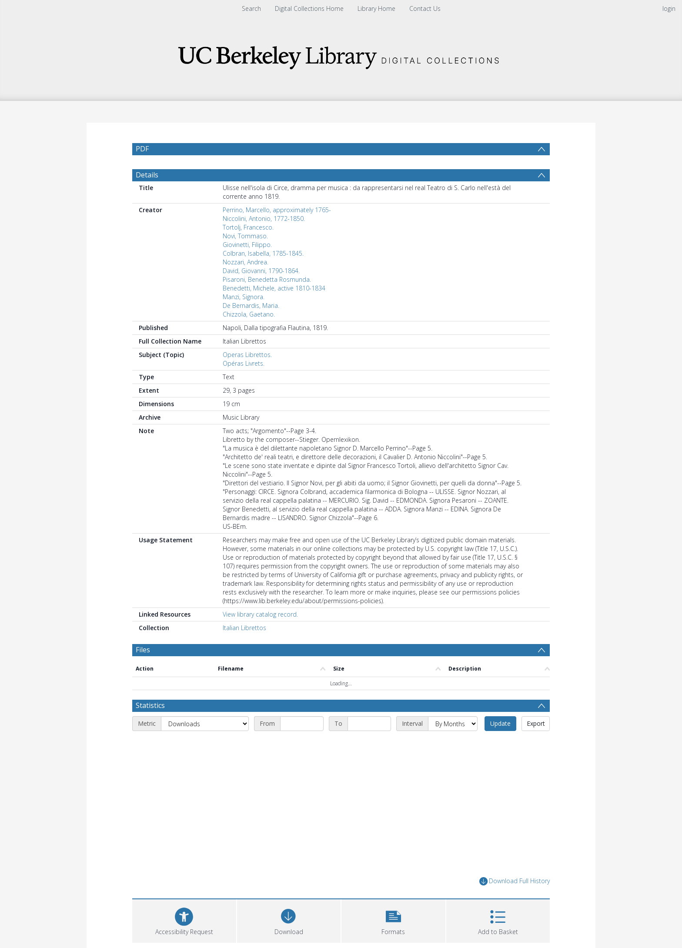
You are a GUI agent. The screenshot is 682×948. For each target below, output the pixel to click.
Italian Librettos (244, 628)
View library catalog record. (260, 614)
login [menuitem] (668, 8)
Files (143, 649)
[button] (393, 920)
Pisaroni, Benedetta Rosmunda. (267, 279)
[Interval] (453, 723)
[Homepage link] (341, 55)
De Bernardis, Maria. (251, 305)
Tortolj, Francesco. (248, 227)
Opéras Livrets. (243, 363)
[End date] (369, 723)
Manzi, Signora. (243, 297)
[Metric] (205, 723)
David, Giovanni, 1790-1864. (261, 271)
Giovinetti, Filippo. (247, 244)
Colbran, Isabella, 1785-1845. (263, 253)
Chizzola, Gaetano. (249, 314)
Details (147, 175)
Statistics (150, 705)
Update (500, 723)
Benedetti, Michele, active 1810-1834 (274, 288)
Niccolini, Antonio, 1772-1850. (264, 218)
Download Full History (514, 881)
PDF (142, 149)
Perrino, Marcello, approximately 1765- (277, 210)
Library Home (376, 8)
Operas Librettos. (247, 354)
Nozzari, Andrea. (245, 262)
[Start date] (302, 723)
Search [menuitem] (251, 8)
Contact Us (425, 8)
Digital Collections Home (309, 8)
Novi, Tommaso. (245, 236)
